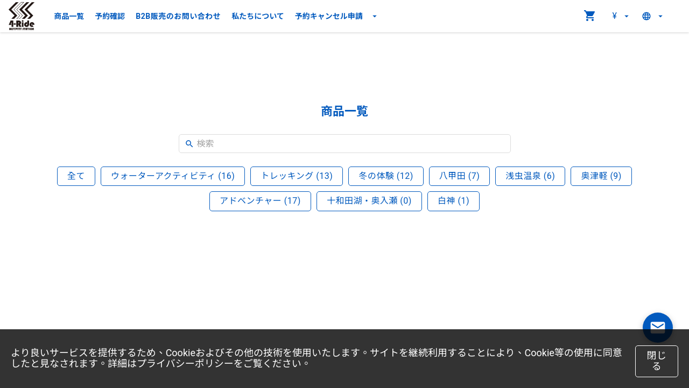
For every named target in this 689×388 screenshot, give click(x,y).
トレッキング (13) (297, 176)
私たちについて (257, 16)
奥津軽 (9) (601, 176)
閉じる (657, 361)
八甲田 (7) (459, 176)
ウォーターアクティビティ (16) (173, 176)
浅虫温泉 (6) (530, 176)
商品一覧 (69, 16)
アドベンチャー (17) (260, 201)
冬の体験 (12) (385, 176)
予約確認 (110, 16)
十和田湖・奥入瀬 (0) (369, 201)
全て (76, 176)
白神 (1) (453, 201)
